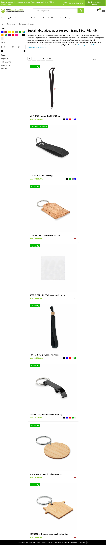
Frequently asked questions (39, 489)
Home (3, 24)
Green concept (20, 18)
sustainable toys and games (36, 47)
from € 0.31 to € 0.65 (37, 293)
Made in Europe (34, 18)
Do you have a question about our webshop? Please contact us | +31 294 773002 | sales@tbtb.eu (28, 3)
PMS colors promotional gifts (40, 502)
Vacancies (84, 493)
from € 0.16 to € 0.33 (88, 96)
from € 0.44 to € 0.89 (62, 376)
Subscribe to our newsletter (64, 505)
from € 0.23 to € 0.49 (37, 253)
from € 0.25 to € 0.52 (37, 174)
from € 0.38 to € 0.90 (62, 333)
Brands (57, 489)
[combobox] (55, 10)
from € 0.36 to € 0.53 (88, 256)
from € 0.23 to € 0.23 (62, 211)
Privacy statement (61, 493)
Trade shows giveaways (68, 18)
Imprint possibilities (37, 499)
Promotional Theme (50, 18)
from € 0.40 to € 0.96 (37, 373)
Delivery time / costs (37, 493)
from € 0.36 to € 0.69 (88, 336)
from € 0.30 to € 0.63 (62, 253)
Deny (88, 542)
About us (65, 3)
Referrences (85, 495)
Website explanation (37, 495)
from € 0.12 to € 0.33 (37, 135)
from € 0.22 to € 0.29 (37, 211)
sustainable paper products (85, 45)
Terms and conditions (62, 499)
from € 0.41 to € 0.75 (88, 373)
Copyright (58, 502)
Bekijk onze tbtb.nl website (94, 3)
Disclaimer (59, 495)
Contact (72, 3)
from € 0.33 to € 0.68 (62, 293)
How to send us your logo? (39, 505)
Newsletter (80, 3)
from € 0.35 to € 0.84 (88, 296)
